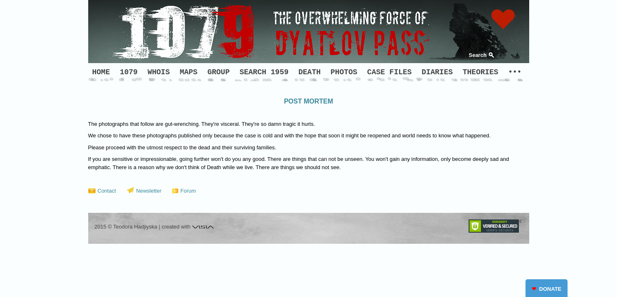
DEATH (309, 72)
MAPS (188, 72)
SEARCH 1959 (264, 72)
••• (514, 72)
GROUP (218, 72)
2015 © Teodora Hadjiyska (125, 227)
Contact (107, 191)
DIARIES (437, 72)
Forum (188, 191)
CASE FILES (389, 72)
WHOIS (159, 72)
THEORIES (480, 72)
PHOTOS (344, 72)
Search (477, 55)
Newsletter (148, 191)
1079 (129, 72)
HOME (101, 72)
